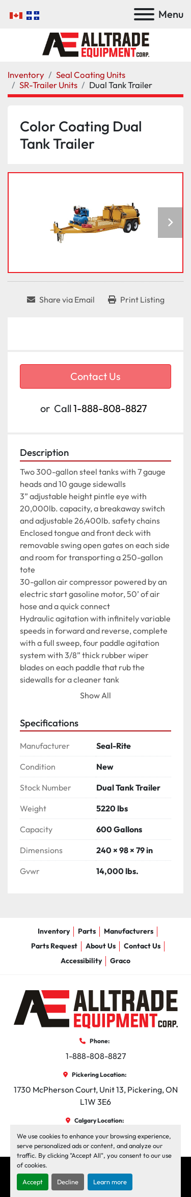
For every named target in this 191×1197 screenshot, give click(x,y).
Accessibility (81, 960)
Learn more (110, 1182)
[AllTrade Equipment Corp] (96, 1008)
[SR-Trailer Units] (48, 84)
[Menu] (144, 14)
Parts (87, 931)
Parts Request (54, 945)
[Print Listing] (136, 299)
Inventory (54, 931)
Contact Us (95, 376)
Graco (120, 960)
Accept (32, 1182)
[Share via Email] (60, 299)
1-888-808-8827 (110, 408)
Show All (95, 695)
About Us (101, 945)
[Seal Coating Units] (90, 74)
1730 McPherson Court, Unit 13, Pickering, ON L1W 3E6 (96, 1095)
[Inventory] (26, 74)
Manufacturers (128, 931)
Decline (67, 1182)
